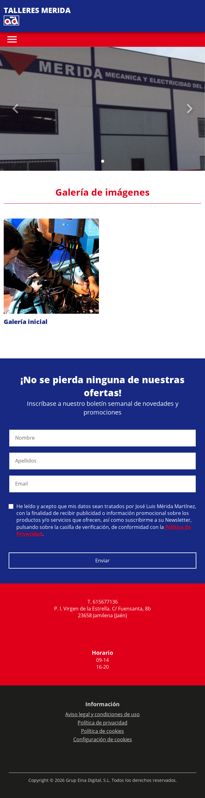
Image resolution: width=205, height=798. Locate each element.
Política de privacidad (102, 722)
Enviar (102, 560)
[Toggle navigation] (12, 39)
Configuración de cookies (102, 739)
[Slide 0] (102, 161)
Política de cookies (102, 731)
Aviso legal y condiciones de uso (102, 714)
